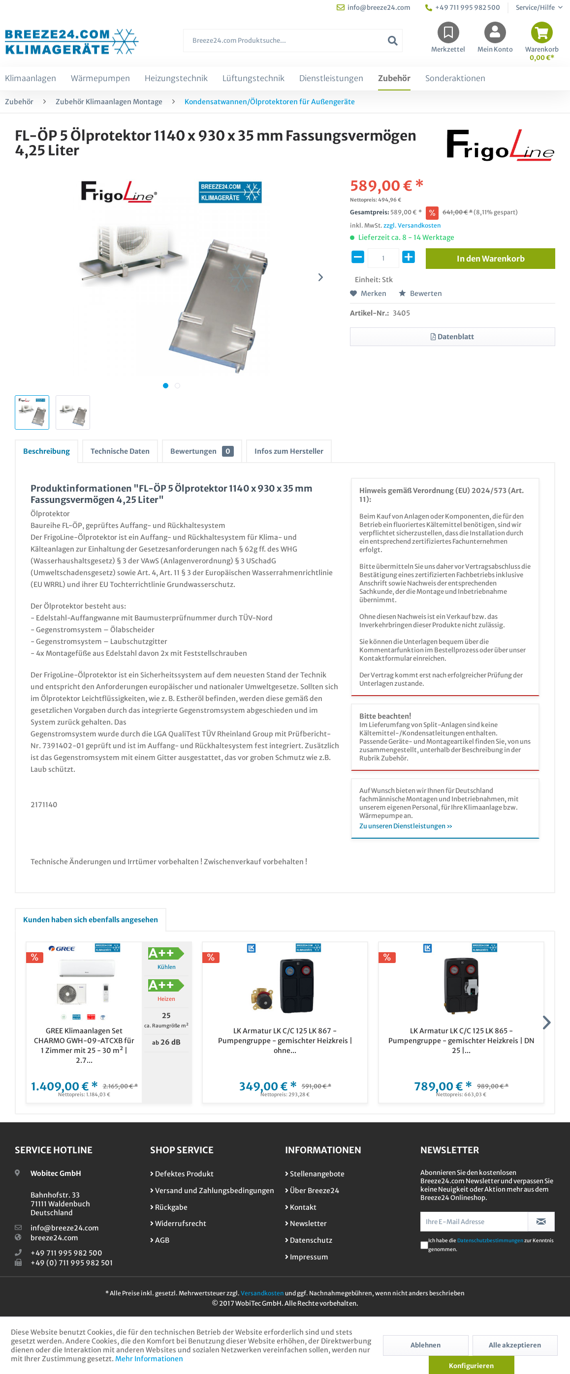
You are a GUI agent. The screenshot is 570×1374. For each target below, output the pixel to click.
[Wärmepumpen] (100, 78)
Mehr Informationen (149, 1358)
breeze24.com (54, 1237)
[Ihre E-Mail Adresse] (474, 1221)
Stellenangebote (315, 1173)
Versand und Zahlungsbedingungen (212, 1190)
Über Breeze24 (312, 1190)
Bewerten (420, 293)
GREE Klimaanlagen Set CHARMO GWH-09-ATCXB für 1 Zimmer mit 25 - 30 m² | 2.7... (84, 1045)
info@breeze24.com (65, 1228)
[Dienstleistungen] (331, 78)
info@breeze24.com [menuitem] (374, 7)
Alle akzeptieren (515, 1345)
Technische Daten (120, 451)
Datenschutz (308, 1240)
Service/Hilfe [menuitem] (536, 7)
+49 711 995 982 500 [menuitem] (462, 7)
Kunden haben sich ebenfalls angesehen (90, 919)
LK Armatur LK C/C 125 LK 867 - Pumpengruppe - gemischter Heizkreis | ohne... (285, 1040)
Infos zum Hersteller (288, 451)
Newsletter (306, 1223)
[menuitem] (293, 45)
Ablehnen (426, 1345)
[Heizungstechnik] (176, 78)
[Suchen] (393, 40)
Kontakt (301, 1207)
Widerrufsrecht (178, 1223)
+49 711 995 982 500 (66, 1253)
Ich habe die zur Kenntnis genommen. (491, 1245)
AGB (159, 1240)
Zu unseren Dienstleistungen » (406, 826)
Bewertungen (202, 451)
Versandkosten (262, 1293)
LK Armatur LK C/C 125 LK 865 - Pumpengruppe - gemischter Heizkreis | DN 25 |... (461, 1040)
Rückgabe (169, 1207)
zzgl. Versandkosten (412, 225)
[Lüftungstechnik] (253, 78)
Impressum (306, 1257)
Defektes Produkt (182, 1173)
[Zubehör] (394, 78)
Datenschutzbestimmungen (490, 1240)
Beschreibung (46, 451)
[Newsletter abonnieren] (541, 1221)
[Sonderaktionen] (455, 78)
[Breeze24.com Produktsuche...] (293, 40)
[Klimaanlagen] (30, 78)
